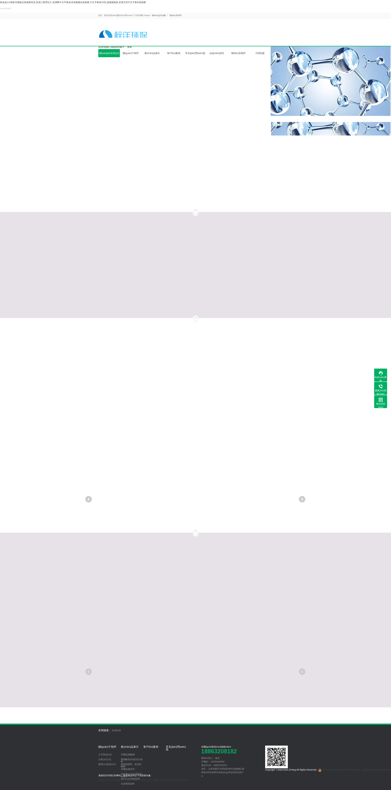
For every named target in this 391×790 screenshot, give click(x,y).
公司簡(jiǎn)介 (105, 754)
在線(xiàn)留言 (216, 53)
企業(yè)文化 (104, 759)
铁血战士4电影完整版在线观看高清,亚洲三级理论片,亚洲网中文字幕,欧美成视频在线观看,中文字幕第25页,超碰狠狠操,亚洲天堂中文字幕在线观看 (73, 2)
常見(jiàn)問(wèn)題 (195, 53)
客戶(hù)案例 (173, 53)
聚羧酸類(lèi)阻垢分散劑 (132, 760)
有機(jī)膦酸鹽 (128, 754)
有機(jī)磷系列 (128, 769)
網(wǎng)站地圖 (159, 15)
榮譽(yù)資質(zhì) (107, 764)
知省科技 (116, 730)
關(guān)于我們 (130, 53)
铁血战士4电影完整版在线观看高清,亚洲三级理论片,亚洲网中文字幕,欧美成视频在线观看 (143, 780)
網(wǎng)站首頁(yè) (109, 53)
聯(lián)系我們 (176, 15)
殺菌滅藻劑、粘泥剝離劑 (131, 765)
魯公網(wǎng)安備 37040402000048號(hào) (339, 770)
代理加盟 (259, 53)
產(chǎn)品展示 (152, 53)
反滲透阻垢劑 (127, 784)
